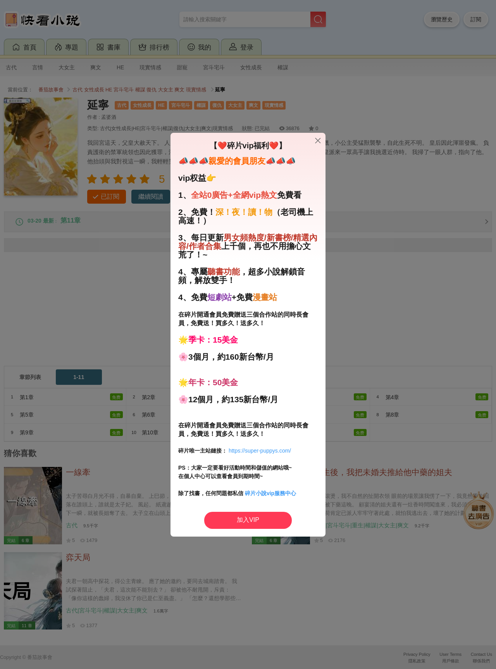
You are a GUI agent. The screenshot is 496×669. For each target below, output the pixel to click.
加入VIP (248, 519)
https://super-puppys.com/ (260, 451)
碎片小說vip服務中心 (270, 493)
